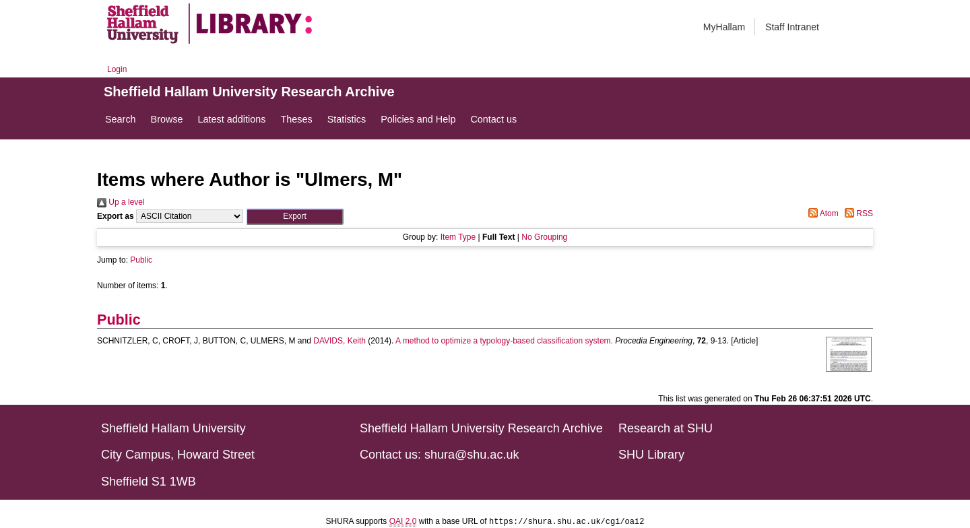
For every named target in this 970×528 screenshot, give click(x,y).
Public (141, 260)
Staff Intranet (792, 27)
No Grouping (544, 237)
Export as (115, 216)
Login (117, 69)
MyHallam (724, 27)
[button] (295, 216)
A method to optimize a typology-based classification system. (504, 340)
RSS (857, 213)
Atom (821, 213)
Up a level (121, 202)
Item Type (458, 237)
